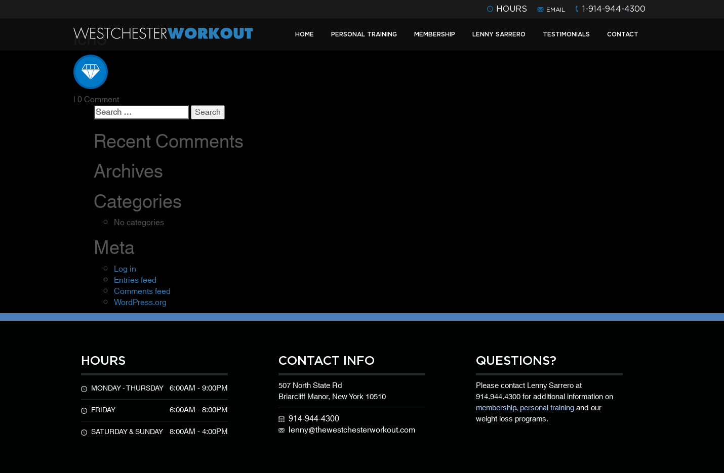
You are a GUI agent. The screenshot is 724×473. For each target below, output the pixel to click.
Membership (434, 34)
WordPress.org (140, 302)
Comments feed (142, 291)
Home (304, 34)
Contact (622, 34)
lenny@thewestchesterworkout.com (352, 430)
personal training (547, 408)
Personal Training (364, 34)
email (555, 9)
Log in (125, 269)
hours (511, 8)
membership (496, 408)
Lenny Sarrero (499, 34)
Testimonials (566, 34)
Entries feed (135, 280)
